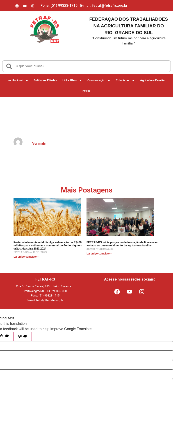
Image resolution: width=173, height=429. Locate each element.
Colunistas (125, 80)
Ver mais (39, 144)
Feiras (86, 90)
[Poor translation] (22, 336)
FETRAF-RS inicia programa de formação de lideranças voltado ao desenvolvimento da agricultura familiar (121, 244)
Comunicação (98, 80)
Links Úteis (72, 80)
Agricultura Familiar (153, 80)
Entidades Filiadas (45, 80)
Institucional (17, 80)
